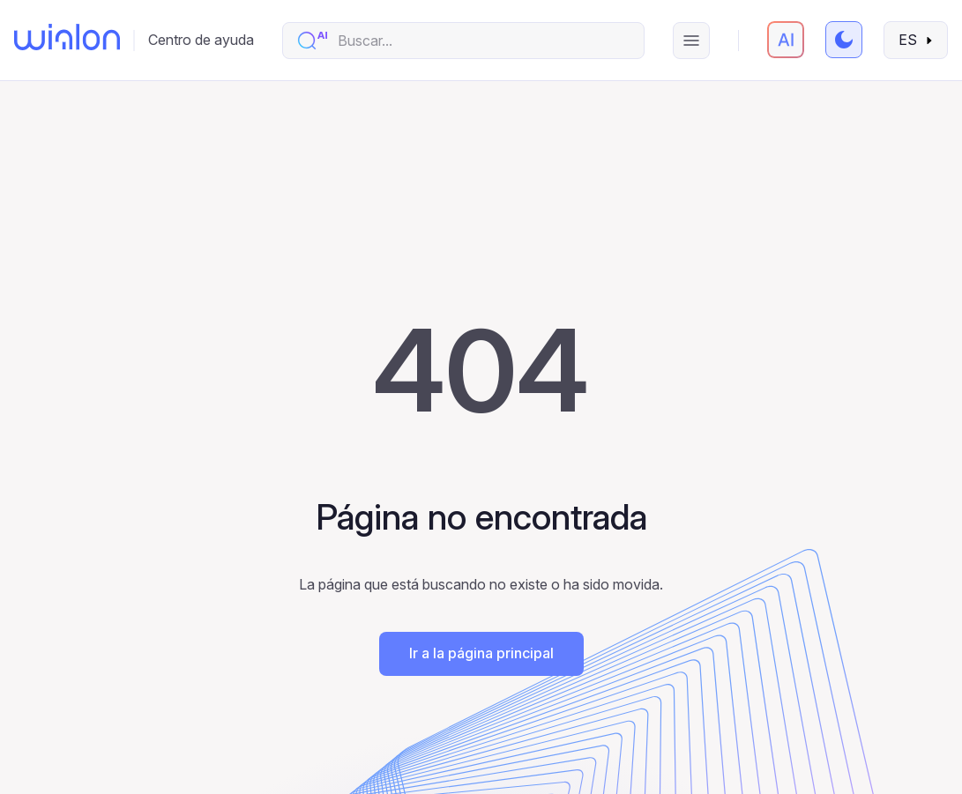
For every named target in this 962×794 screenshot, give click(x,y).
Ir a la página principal (481, 653)
